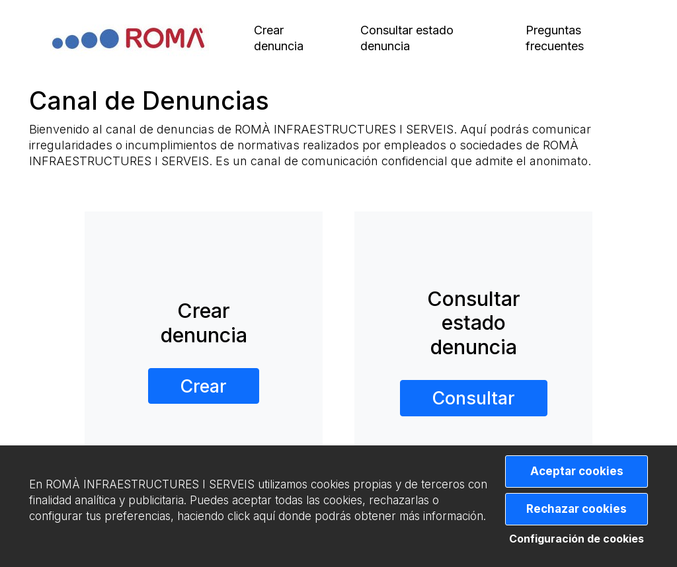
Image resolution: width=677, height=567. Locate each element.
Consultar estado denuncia (407, 38)
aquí (264, 516)
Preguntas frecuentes (555, 38)
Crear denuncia (278, 38)
